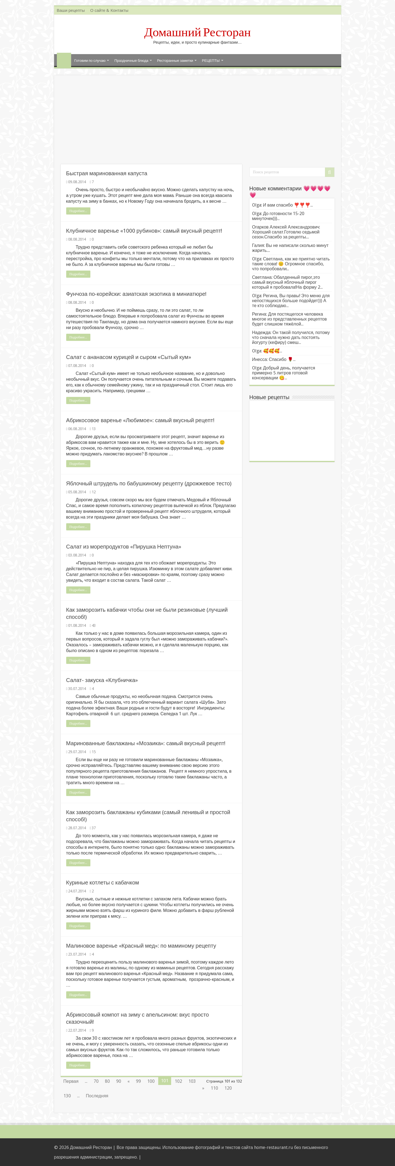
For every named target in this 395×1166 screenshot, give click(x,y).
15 (94, 752)
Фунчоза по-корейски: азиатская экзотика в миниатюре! (136, 294)
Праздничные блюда (131, 61)
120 (228, 1088)
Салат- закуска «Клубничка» (102, 680)
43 (94, 625)
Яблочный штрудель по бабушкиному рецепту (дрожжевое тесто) (149, 483)
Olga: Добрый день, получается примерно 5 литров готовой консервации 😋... (283, 372)
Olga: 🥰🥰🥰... (267, 351)
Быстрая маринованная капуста (107, 173)
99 (138, 1081)
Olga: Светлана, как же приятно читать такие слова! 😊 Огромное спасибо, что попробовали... (291, 263)
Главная (64, 60)
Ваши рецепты (71, 10)
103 (192, 1081)
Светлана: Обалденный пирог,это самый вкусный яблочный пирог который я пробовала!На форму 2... (287, 282)
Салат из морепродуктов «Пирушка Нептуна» (123, 546)
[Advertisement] (198, 123)
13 (94, 429)
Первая (71, 1081)
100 (151, 1081)
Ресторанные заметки (175, 61)
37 (94, 828)
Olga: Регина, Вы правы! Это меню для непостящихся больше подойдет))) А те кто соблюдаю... (291, 300)
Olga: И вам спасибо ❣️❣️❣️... (282, 205)
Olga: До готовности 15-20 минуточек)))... (278, 216)
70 (96, 1081)
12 (94, 492)
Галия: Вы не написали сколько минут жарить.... (290, 248)
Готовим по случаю (90, 61)
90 (118, 1081)
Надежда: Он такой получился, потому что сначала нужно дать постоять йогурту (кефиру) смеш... (291, 337)
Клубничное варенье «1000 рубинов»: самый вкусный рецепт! (144, 230)
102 (178, 1081)
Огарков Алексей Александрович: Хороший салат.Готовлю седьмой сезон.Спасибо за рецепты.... (286, 232)
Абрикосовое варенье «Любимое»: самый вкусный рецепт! (140, 420)
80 (107, 1081)
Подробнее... (78, 211)
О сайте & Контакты (109, 10)
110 (214, 1088)
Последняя (97, 1095)
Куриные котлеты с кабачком (102, 882)
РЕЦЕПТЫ (210, 61)
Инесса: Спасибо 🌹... (274, 359)
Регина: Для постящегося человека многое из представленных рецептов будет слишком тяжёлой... (289, 319)
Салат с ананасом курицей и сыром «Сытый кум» (128, 357)
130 (67, 1095)
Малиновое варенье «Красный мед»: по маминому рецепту (141, 945)
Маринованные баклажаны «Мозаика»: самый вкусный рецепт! (146, 743)
